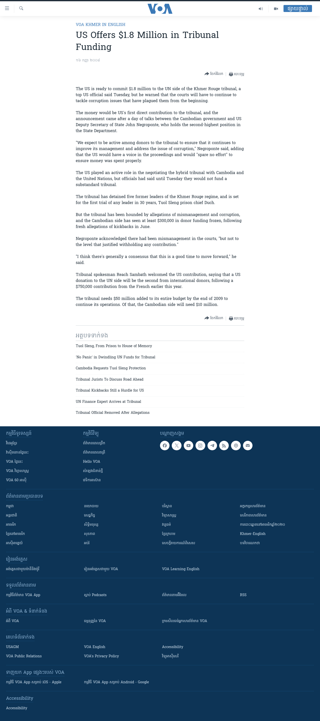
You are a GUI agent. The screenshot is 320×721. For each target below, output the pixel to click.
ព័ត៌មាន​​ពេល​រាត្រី (94, 452)
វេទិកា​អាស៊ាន (92, 480)
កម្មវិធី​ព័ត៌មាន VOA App (23, 595)
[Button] (213, 74)
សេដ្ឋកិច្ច (89, 515)
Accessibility (172, 647)
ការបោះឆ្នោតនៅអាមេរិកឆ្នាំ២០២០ (262, 524)
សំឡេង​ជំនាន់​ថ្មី (93, 471)
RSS (243, 595)
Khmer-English (253, 534)
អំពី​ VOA (12, 621)
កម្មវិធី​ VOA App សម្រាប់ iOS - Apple (34, 682)
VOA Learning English (181, 569)
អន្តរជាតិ (11, 515)
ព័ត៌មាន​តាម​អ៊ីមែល (174, 595)
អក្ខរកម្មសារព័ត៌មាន (253, 506)
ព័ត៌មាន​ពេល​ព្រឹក (94, 443)
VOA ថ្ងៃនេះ (14, 462)
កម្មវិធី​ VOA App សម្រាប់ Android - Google (116, 682)
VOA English (94, 647)
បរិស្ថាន (167, 506)
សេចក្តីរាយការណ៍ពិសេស (178, 543)
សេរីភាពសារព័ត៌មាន (253, 515)
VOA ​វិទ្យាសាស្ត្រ (17, 471)
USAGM (12, 647)
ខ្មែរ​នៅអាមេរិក (15, 534)
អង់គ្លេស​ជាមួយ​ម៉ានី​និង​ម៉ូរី (22, 569)
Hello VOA (91, 462)
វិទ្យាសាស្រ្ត (169, 515)
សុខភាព (89, 534)
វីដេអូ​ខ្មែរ (11, 443)
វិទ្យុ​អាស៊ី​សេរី (170, 656)
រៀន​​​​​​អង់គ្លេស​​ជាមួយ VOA (101, 569)
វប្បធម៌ (166, 524)
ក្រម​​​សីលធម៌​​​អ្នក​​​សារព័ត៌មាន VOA (184, 621)
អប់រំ (87, 543)
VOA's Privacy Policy (101, 656)
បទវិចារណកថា (250, 543)
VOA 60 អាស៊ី (16, 480)
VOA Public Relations (24, 656)
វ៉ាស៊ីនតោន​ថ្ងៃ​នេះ (17, 452)
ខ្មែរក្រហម (168, 534)
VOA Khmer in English (100, 25)
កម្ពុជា (10, 506)
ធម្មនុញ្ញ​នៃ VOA (95, 621)
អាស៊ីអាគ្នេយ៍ (14, 543)
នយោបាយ (91, 506)
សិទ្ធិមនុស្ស (91, 524)
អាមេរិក (11, 524)
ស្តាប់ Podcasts (95, 595)
